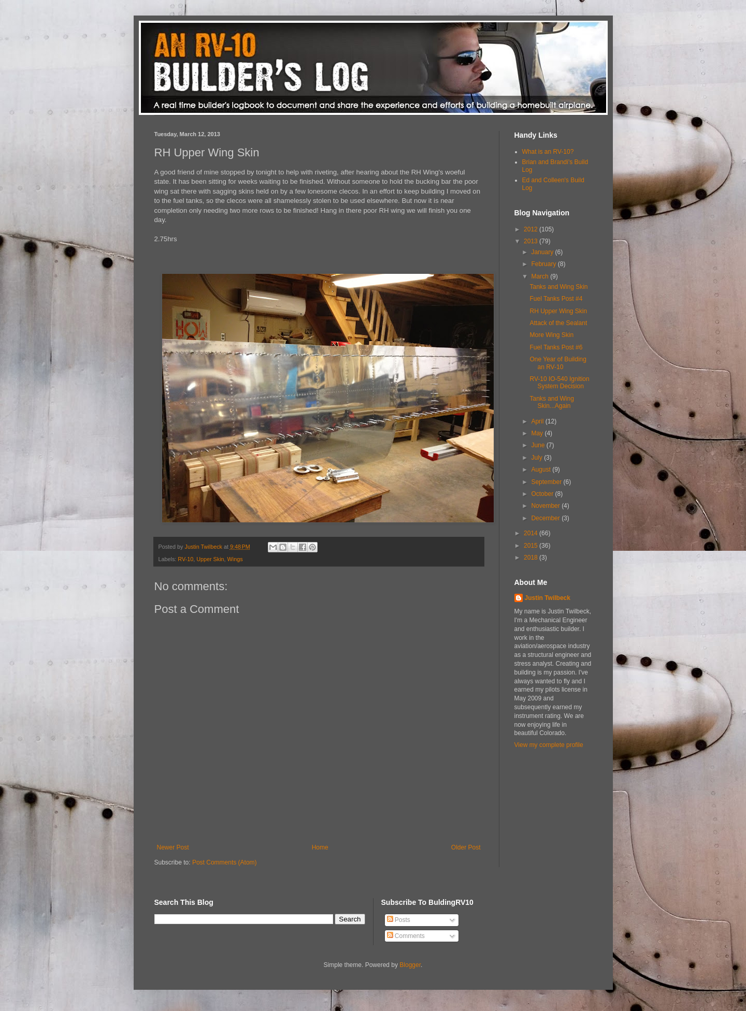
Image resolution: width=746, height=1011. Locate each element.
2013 (531, 241)
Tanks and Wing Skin (558, 286)
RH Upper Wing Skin (558, 311)
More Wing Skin (551, 335)
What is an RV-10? (548, 151)
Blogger (410, 965)
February (544, 264)
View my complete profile (548, 745)
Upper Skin (210, 559)
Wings (235, 559)
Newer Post (173, 847)
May (537, 433)
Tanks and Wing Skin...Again (551, 402)
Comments (406, 936)
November (546, 505)
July (537, 457)
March (540, 276)
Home (320, 847)
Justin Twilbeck (547, 598)
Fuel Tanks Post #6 (555, 347)
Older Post (466, 847)
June (538, 445)
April (538, 421)
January (543, 252)
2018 (531, 557)
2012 (531, 229)
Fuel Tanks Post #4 (555, 298)
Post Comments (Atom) (224, 862)
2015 (531, 545)
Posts (398, 920)
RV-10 (185, 559)
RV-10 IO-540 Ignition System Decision (559, 382)
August (541, 469)
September (547, 482)
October (543, 493)
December (546, 518)
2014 (531, 533)
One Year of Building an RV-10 (557, 363)
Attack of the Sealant (558, 323)
